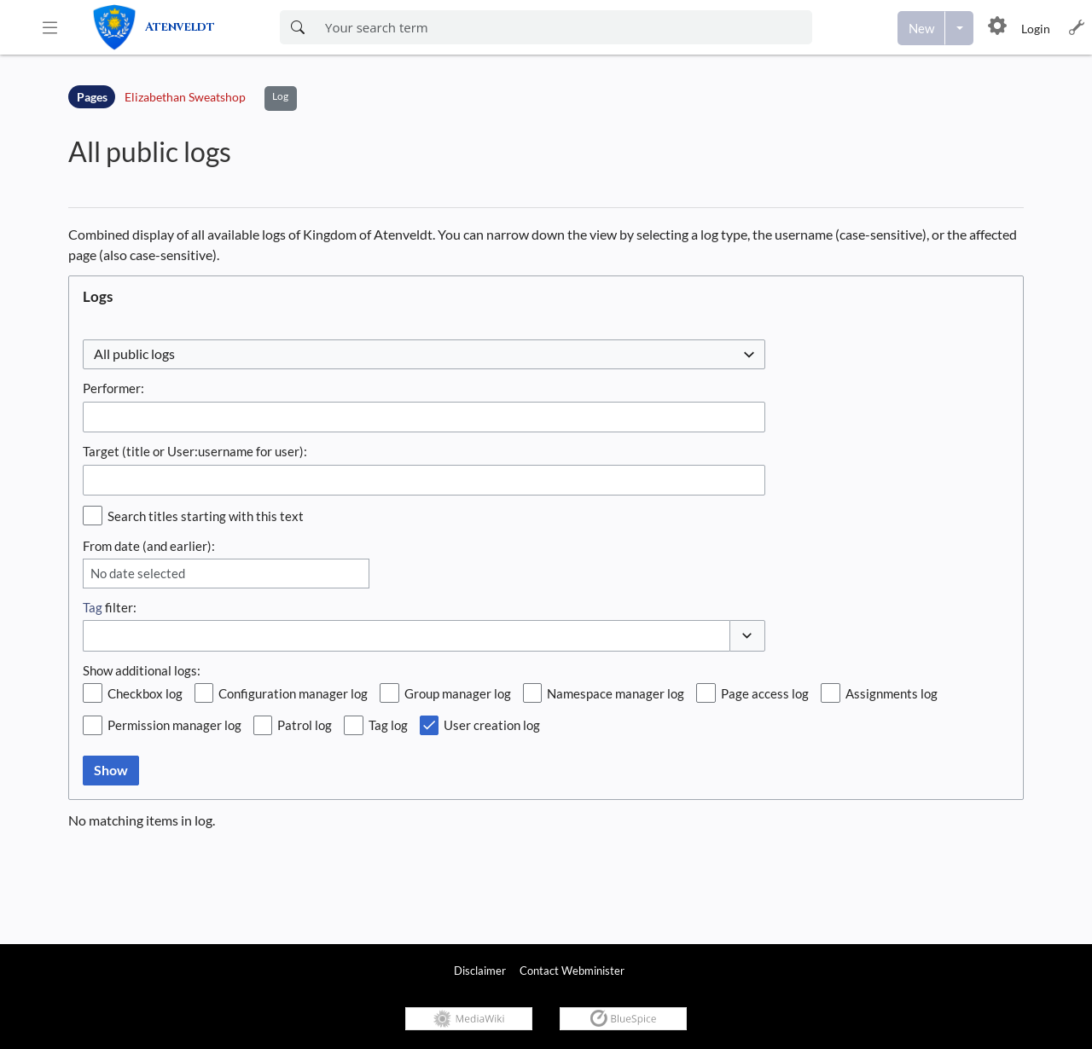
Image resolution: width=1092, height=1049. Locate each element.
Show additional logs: (141, 670)
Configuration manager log (293, 693)
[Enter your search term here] (563, 27)
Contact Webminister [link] (572, 970)
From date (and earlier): (149, 545)
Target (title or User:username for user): (195, 451)
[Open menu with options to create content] (959, 28)
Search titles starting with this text (205, 516)
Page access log (765, 693)
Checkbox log (145, 693)
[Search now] (297, 27)
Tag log (388, 725)
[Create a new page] (921, 28)
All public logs (149, 151)
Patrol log (304, 725)
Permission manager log (174, 725)
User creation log (492, 725)
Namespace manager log (615, 693)
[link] (173, 27)
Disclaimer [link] (480, 970)
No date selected (137, 573)
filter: (109, 607)
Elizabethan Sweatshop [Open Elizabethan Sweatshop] (185, 97)
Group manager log (457, 693)
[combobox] (424, 354)
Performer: (113, 388)
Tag (92, 607)
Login (1035, 28)
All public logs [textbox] (134, 353)
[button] (50, 27)
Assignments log (891, 693)
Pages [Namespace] (92, 97)
